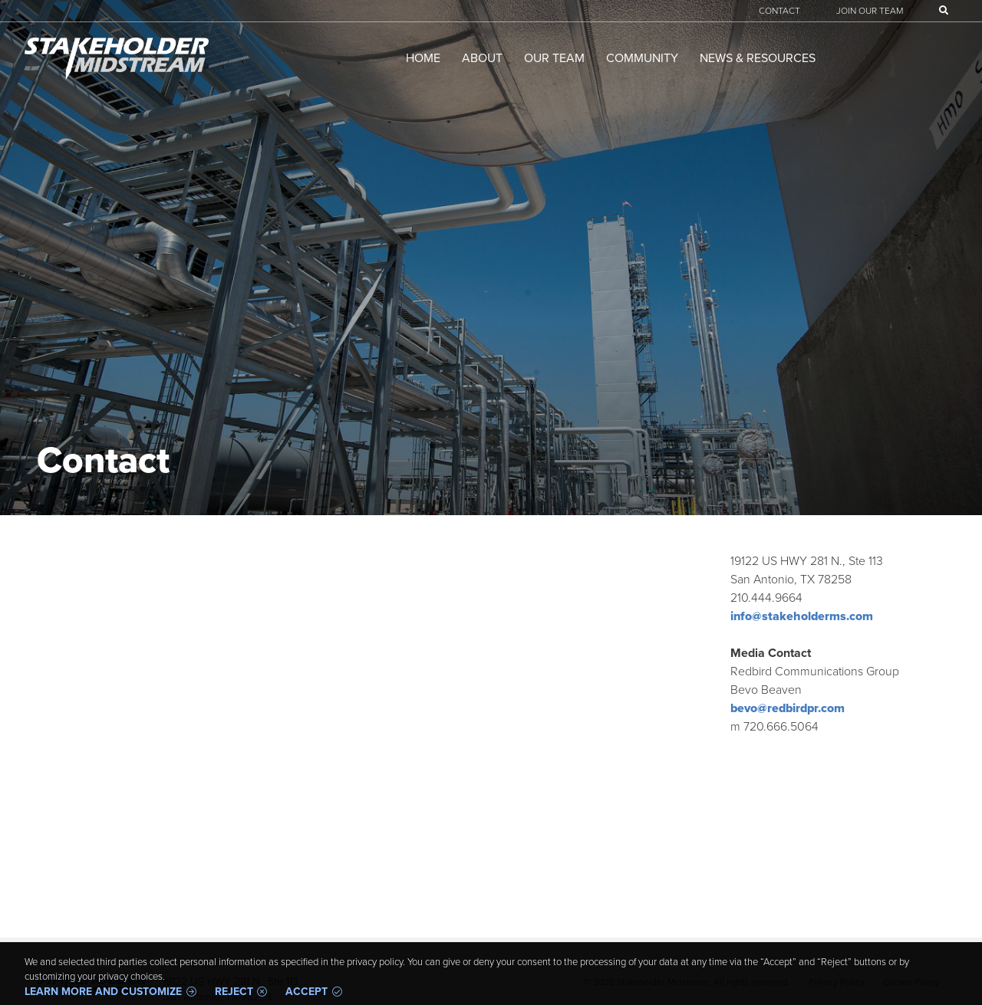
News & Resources (758, 58)
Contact (779, 11)
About (482, 58)
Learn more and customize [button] (103, 992)
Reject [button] (234, 992)
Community (642, 58)
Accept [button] (306, 992)
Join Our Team (869, 11)
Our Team (554, 58)
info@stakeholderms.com (801, 616)
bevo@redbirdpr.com (787, 708)
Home (423, 58)
